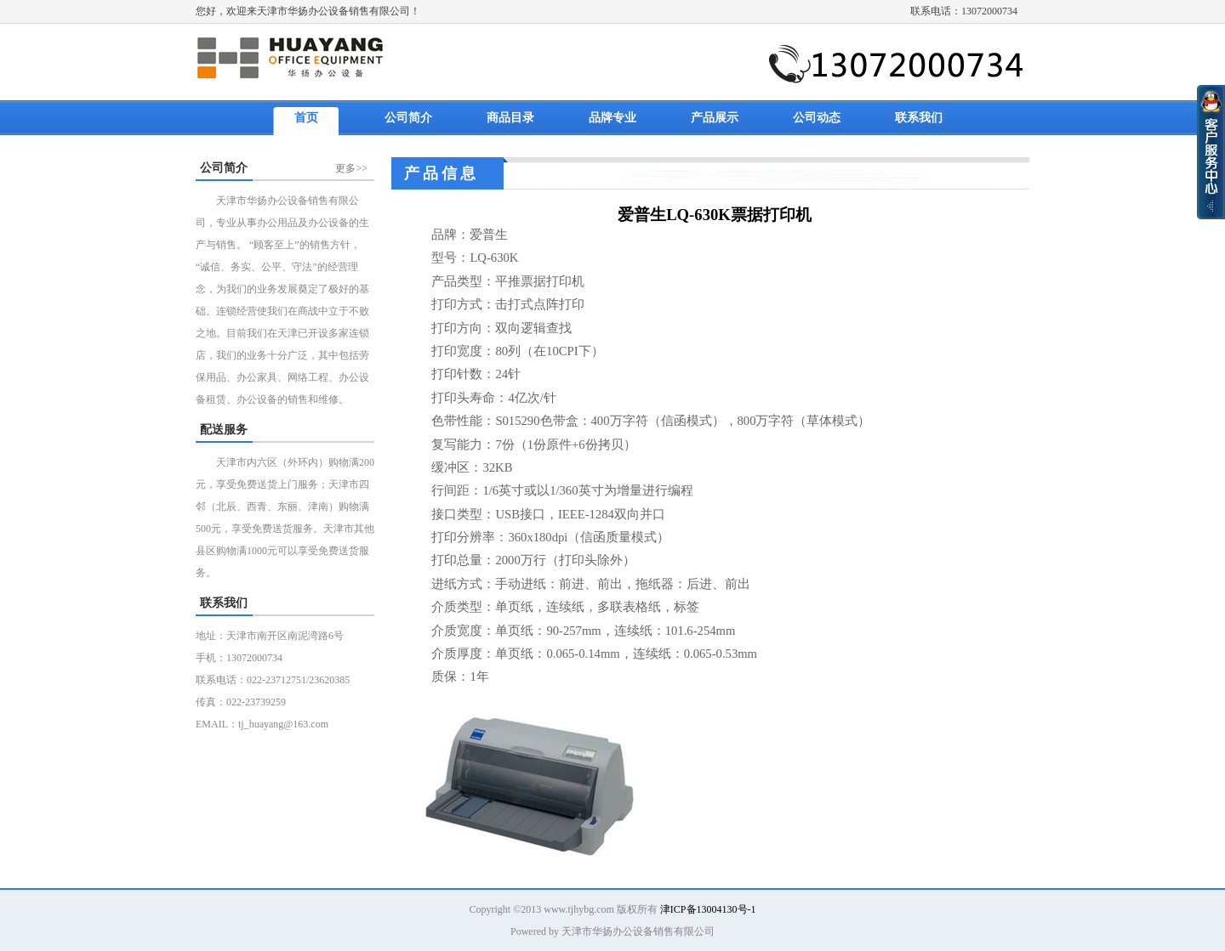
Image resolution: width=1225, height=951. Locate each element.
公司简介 (408, 117)
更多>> (351, 168)
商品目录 (510, 117)
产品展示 (714, 117)
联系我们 (919, 117)
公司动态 (816, 117)
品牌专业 (612, 117)
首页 (306, 117)
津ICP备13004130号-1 (708, 909)
